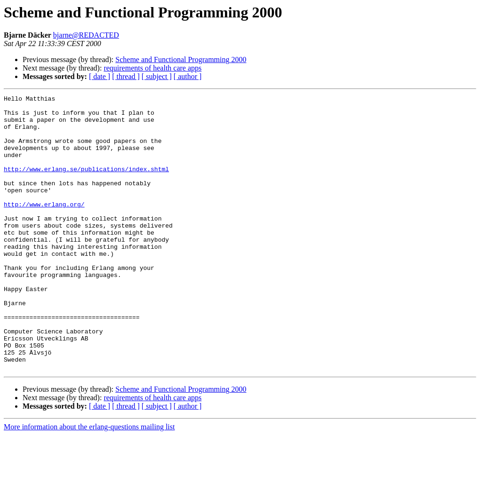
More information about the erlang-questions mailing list (89, 482)
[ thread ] (126, 76)
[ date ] (99, 76)
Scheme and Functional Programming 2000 (180, 59)
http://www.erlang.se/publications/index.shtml (86, 184)
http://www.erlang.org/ (44, 226)
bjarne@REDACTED (86, 35)
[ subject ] (157, 76)
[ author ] (188, 76)
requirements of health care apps (152, 68)
